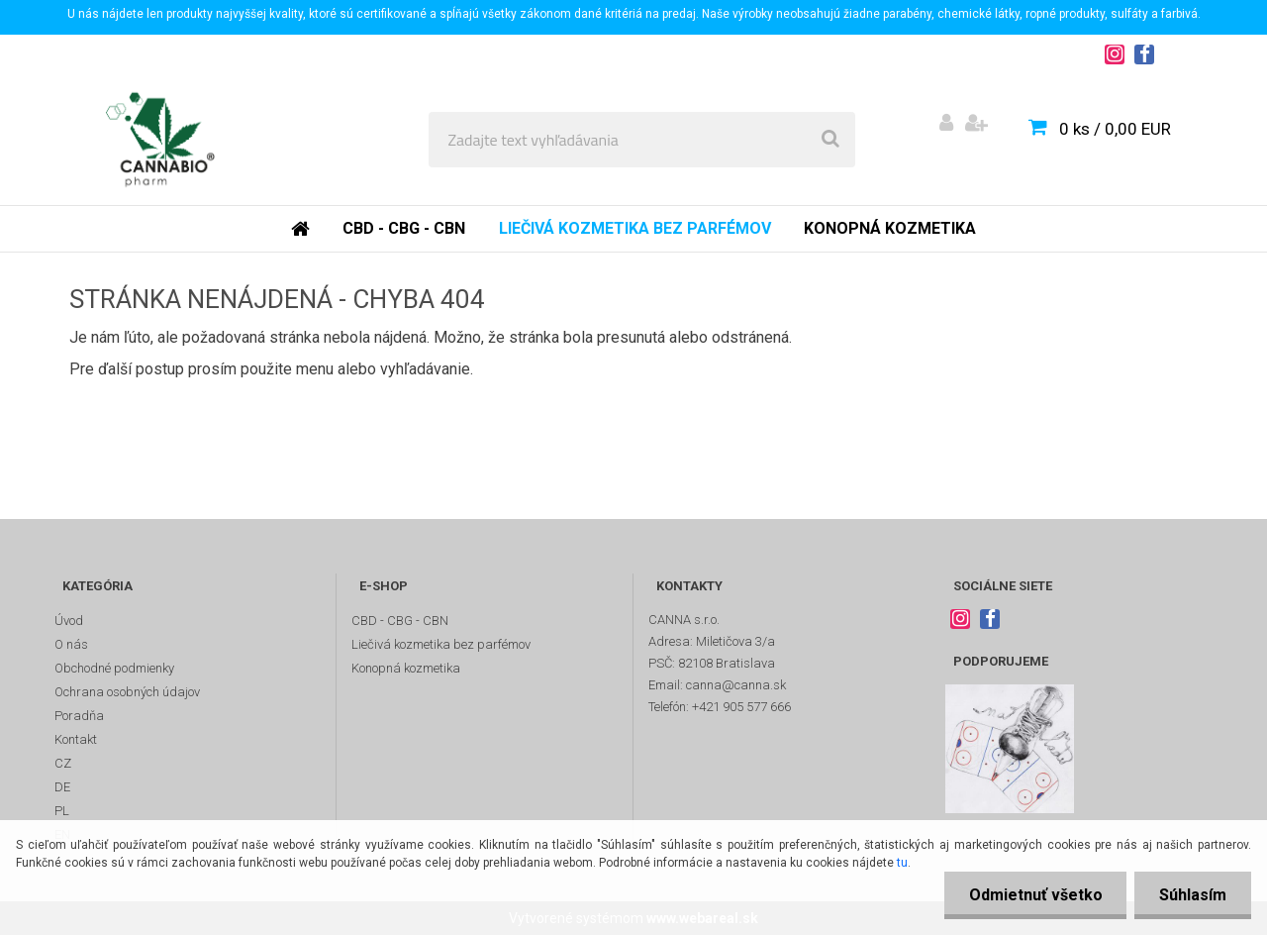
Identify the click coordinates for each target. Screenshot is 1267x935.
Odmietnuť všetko (1035, 894)
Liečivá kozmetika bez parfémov (635, 228)
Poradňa (79, 715)
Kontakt (75, 739)
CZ (62, 763)
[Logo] (160, 139)
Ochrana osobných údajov (127, 691)
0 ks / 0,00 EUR (1115, 129)
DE (62, 786)
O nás (71, 644)
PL (61, 810)
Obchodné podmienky (114, 668)
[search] (830, 139)
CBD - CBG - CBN (403, 228)
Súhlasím (1192, 894)
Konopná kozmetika (890, 228)
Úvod (68, 620)
